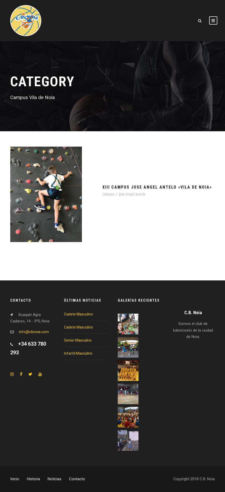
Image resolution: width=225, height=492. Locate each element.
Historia (33, 479)
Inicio (14, 479)
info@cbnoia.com (34, 332)
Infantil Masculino (78, 353)
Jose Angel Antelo (132, 194)
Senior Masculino (78, 340)
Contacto (77, 479)
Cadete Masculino (78, 314)
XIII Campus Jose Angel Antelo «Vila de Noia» (157, 187)
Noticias (54, 479)
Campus (108, 194)
